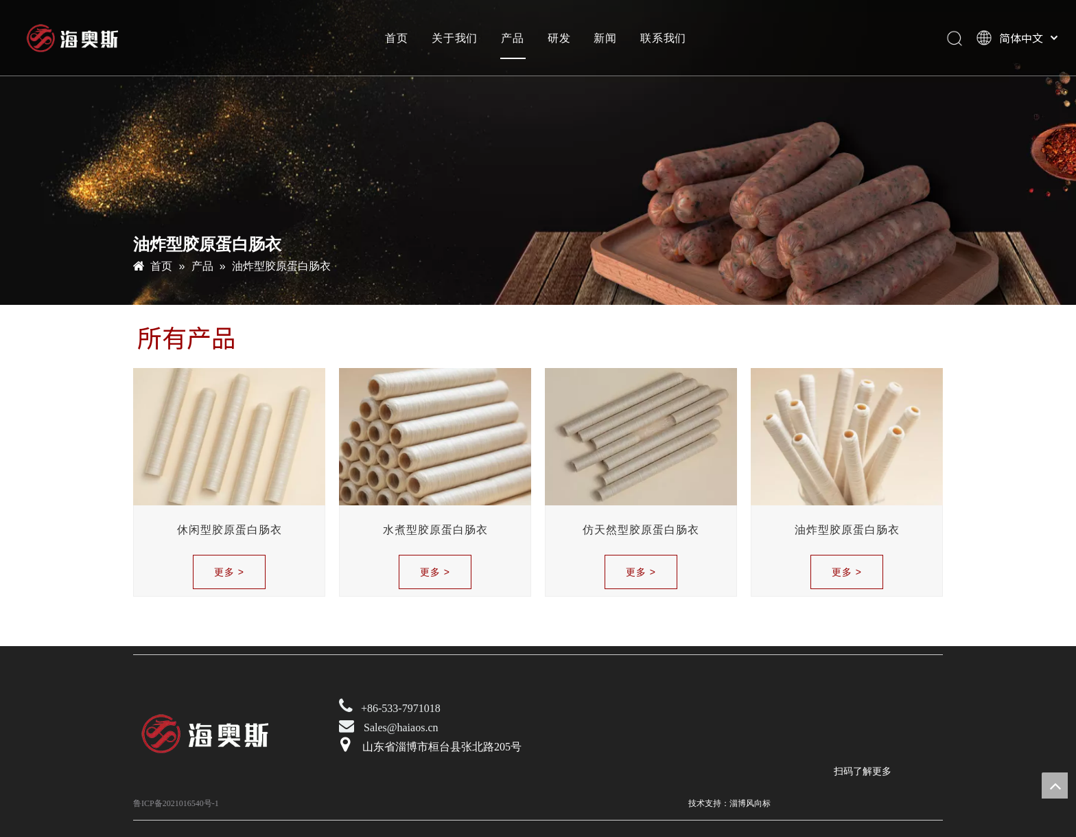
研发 (559, 37)
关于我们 (455, 37)
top (1055, 785)
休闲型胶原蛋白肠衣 (229, 530)
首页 (396, 37)
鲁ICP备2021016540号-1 (176, 803)
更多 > (229, 571)
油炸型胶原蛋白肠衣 (847, 530)
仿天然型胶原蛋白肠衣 (641, 530)
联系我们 (663, 37)
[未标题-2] (843, 721)
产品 (512, 37)
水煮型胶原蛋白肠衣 (435, 530)
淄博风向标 (750, 803)
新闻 (605, 37)
